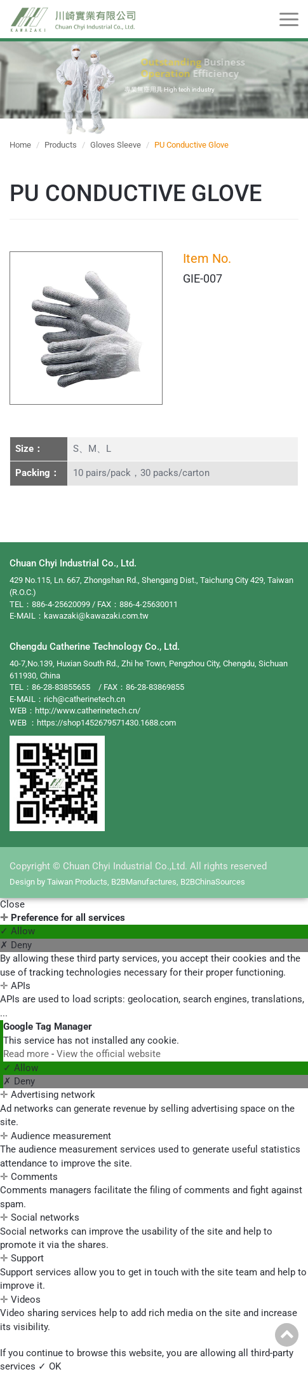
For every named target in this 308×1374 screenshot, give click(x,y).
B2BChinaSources (212, 882)
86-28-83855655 (61, 687)
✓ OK (49, 1366)
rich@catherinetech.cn (84, 699)
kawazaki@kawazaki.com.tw (96, 615)
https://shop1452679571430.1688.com (106, 722)
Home (20, 145)
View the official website (109, 1054)
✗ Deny (16, 945)
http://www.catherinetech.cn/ (87, 710)
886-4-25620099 (61, 604)
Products (60, 145)
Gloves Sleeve (115, 145)
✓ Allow (17, 931)
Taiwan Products (77, 882)
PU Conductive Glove (191, 145)
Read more (27, 1054)
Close (12, 904)
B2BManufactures (144, 882)
